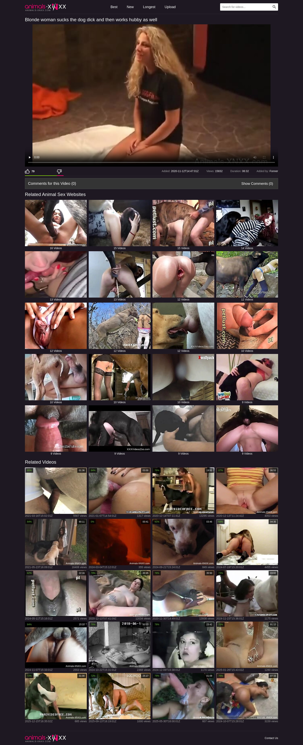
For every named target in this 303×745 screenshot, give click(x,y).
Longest (149, 7)
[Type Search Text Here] (249, 7)
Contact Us (271, 738)
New (130, 7)
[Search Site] (274, 7)
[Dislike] (60, 171)
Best (114, 7)
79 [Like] (33, 171)
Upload (170, 7)
